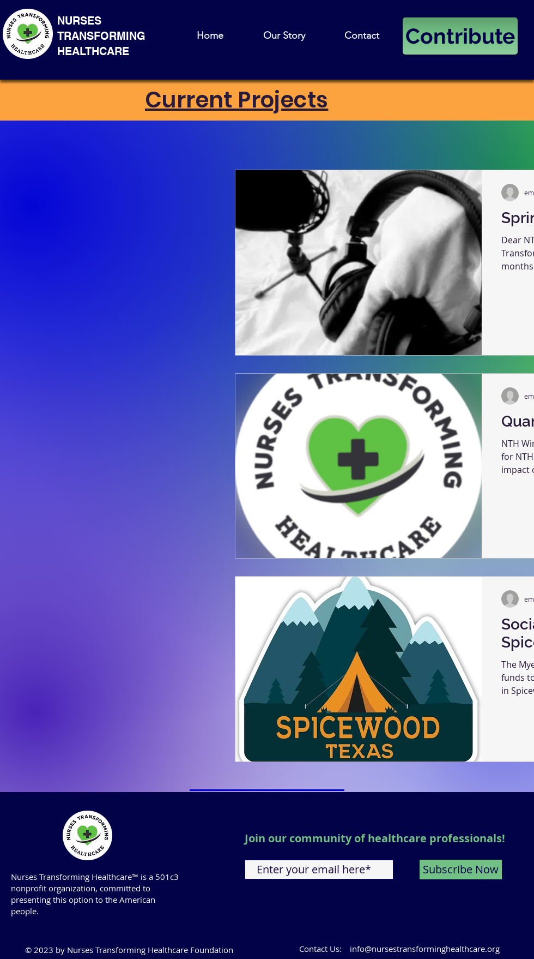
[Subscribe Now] (461, 869)
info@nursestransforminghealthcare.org (425, 948)
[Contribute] (460, 36)
